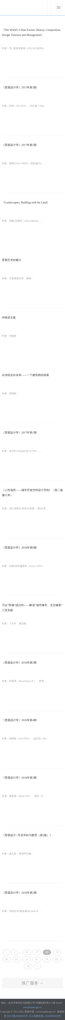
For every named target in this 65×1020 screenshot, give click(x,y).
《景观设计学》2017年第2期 (19, 144)
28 (28, 966)
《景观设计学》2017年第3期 (19, 87)
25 (56, 959)
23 (36, 959)
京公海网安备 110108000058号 (45, 1016)
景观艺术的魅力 (11, 259)
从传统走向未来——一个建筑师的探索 (25, 375)
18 (47, 952)
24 (46, 959)
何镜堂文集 (9, 317)
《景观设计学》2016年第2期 (19, 892)
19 (57, 952)
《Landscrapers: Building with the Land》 (26, 202)
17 (37, 952)
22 (26, 959)
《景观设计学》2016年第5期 (19, 662)
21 (16, 959)
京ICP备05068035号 (17, 1016)
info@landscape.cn (32, 1007)
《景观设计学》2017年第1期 (19, 432)
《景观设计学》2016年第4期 (19, 720)
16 (26, 952)
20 (6, 959)
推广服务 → (33, 983)
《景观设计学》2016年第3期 (19, 777)
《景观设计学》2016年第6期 (19, 547)
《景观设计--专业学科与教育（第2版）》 (27, 835)
